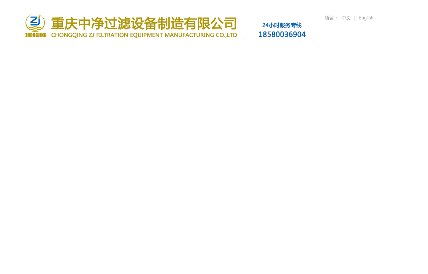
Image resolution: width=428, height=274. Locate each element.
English (365, 18)
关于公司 (94, 50)
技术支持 (283, 50)
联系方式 (377, 50)
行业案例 (236, 50)
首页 (47, 50)
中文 (346, 18)
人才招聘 (330, 50)
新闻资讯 (189, 50)
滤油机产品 (142, 50)
